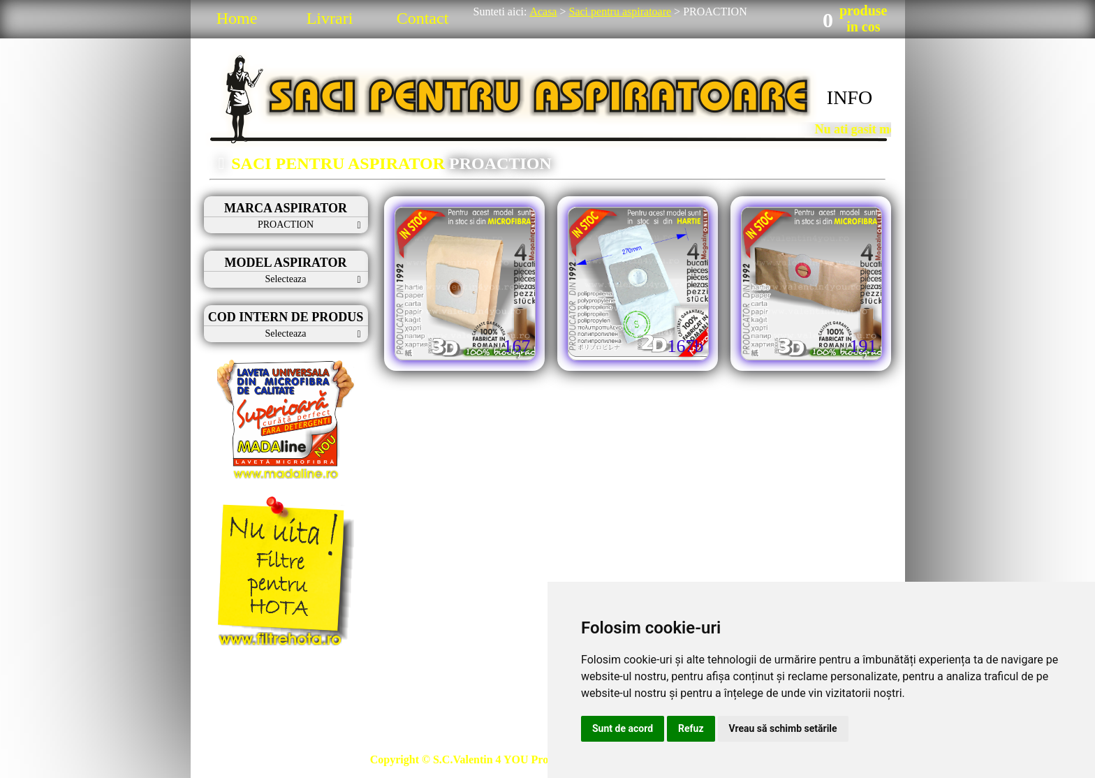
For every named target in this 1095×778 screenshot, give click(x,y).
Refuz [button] (691, 728)
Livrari (330, 18)
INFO (849, 97)
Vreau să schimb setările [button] (783, 728)
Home (237, 18)
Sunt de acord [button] (622, 728)
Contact (423, 18)
